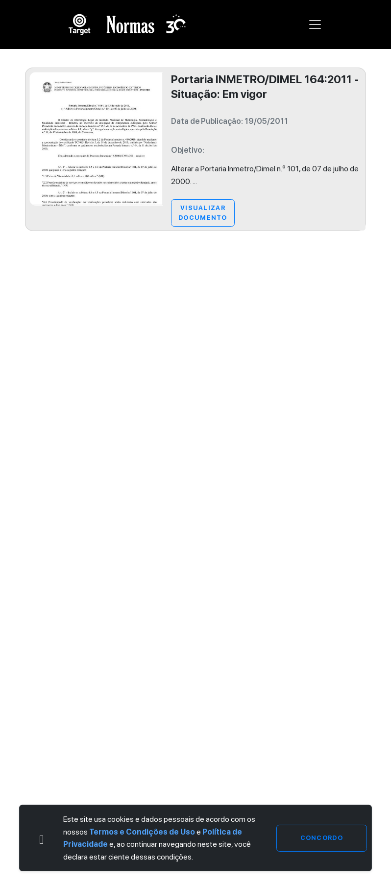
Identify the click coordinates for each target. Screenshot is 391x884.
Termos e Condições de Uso (142, 832)
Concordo (321, 837)
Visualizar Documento (202, 212)
